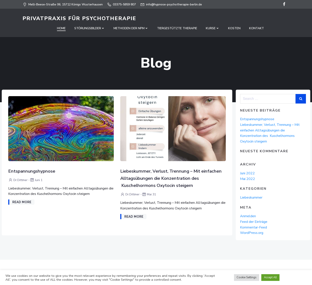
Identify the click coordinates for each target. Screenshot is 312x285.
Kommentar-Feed (253, 227)
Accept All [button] (270, 277)
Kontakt (256, 28)
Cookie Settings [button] (247, 277)
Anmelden (248, 216)
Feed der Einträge (253, 221)
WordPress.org (251, 232)
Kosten (234, 28)
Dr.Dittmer (18, 180)
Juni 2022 (247, 173)
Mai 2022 (247, 179)
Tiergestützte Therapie (177, 28)
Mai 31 (149, 194)
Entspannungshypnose (257, 119)
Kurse (212, 28)
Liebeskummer (251, 197)
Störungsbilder (89, 28)
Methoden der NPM (131, 28)
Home (61, 28)
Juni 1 (36, 180)
